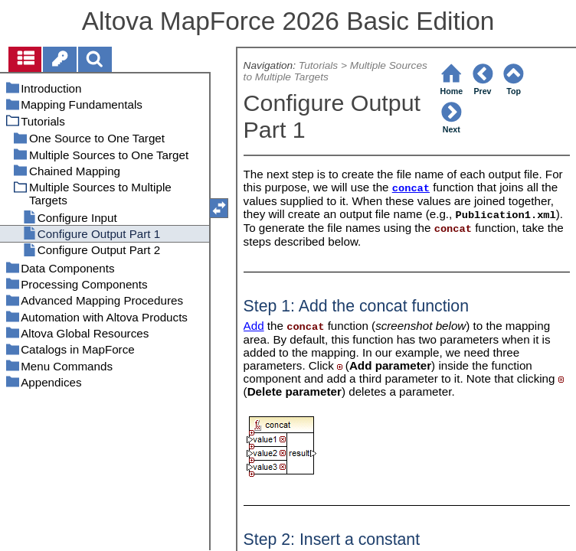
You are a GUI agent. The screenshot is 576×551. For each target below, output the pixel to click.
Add (254, 325)
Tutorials (318, 65)
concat (411, 188)
